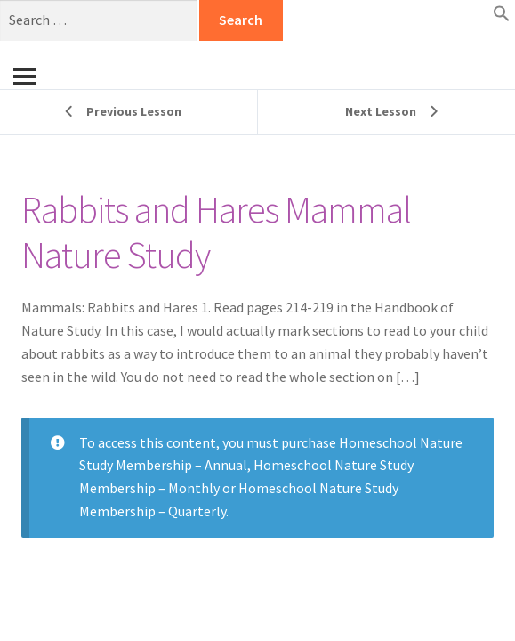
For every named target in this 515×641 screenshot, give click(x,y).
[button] (502, 17)
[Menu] (24, 76)
